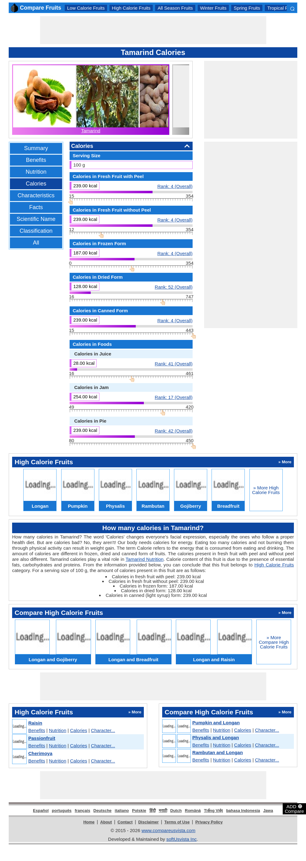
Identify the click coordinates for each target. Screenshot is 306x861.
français (82, 810)
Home (88, 822)
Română (193, 810)
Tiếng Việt (213, 810)
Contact (124, 822)
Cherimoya (40, 753)
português (62, 810)
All (36, 243)
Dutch (176, 810)
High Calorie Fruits (131, 8)
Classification (36, 231)
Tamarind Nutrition (144, 559)
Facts (36, 207)
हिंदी (152, 810)
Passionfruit (41, 738)
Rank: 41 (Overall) (174, 363)
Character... (103, 730)
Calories (36, 184)
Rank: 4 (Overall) (174, 186)
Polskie (139, 810)
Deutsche (103, 810)
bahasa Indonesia (243, 810)
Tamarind (90, 130)
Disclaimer (148, 822)
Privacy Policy (209, 822)
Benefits (36, 160)
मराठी (163, 810)
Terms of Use (177, 822)
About (106, 822)
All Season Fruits (175, 8)
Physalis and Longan (215, 737)
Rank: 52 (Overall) (174, 286)
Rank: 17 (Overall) (174, 397)
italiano (122, 810)
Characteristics (35, 195)
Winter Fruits (213, 8)
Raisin (35, 723)
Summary (36, 148)
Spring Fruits (247, 8)
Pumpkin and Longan (216, 722)
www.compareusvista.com (168, 830)
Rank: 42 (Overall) (174, 430)
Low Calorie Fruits (86, 8)
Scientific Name (35, 219)
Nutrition (35, 172)
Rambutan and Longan (217, 752)
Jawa (268, 810)
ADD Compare (294, 808)
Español (41, 810)
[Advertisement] (153, 30)
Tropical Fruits (281, 8)
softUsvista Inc (181, 839)
